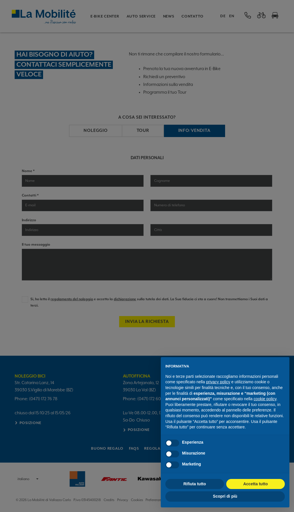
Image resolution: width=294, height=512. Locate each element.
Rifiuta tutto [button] (194, 484)
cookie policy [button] (265, 398)
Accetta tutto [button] (255, 484)
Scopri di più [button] (225, 496)
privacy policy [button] (218, 382)
